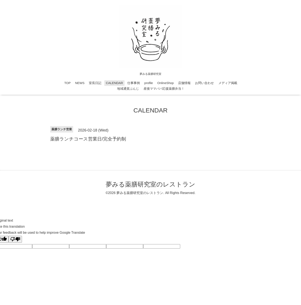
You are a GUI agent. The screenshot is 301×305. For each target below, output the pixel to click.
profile (148, 83)
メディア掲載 (227, 83)
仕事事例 (133, 83)
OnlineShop (165, 83)
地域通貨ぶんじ (128, 88)
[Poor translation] (15, 239)
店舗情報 (184, 83)
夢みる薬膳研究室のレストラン (150, 184)
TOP (67, 83)
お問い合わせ (204, 83)
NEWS (79, 83)
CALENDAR (114, 83)
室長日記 (95, 83)
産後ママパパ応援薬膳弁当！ (164, 88)
